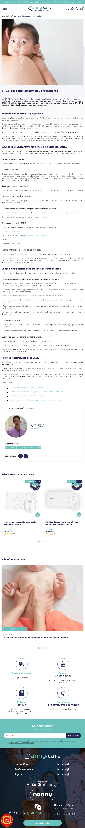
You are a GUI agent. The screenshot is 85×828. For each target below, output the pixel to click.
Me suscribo (73, 735)
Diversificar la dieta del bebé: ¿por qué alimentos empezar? (37, 400)
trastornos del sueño (12, 231)
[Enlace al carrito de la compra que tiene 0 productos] (81, 8)
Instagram (45, 787)
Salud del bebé (10, 447)
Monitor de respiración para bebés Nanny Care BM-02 (20, 523)
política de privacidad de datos (21, 743)
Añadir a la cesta (37, 514)
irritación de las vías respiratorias (37, 235)
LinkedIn (51, 786)
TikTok (56, 787)
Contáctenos (42, 823)
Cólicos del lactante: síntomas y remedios (29, 388)
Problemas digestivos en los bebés (29, 447)
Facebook (28, 787)
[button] (72, 8)
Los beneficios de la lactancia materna (27, 396)
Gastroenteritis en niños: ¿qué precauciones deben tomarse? (37, 392)
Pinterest (40, 787)
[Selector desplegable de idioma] (67, 9)
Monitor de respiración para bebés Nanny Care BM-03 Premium (61, 523)
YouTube (34, 787)
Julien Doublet (38, 426)
